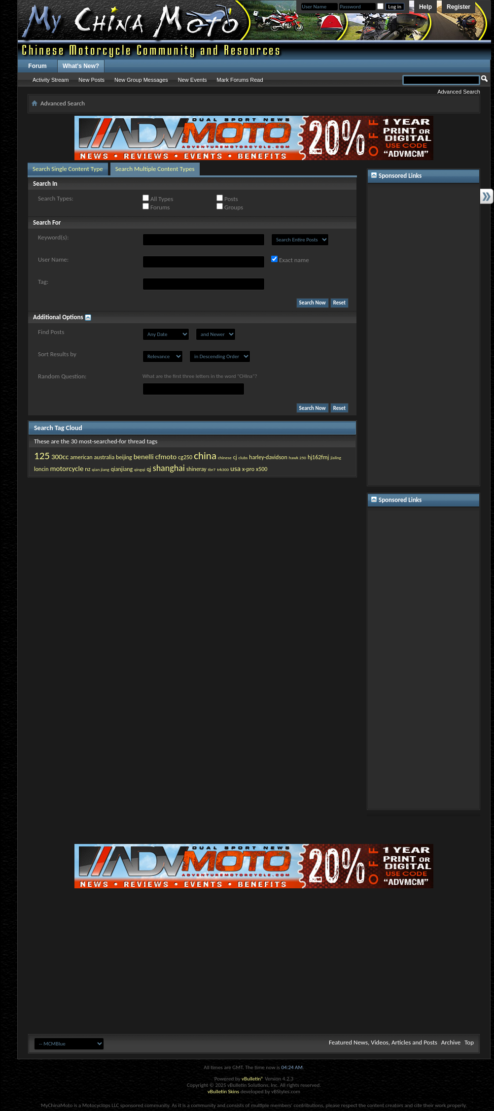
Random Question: (62, 376)
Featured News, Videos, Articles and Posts (383, 1042)
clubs (243, 457)
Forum (37, 66)
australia (104, 457)
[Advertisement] (423, 334)
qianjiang (122, 469)
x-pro (248, 469)
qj (148, 469)
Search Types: (55, 198)
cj (235, 457)
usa (235, 468)
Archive (450, 1042)
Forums (156, 207)
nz (87, 469)
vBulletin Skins (223, 1091)
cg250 (185, 457)
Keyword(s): (53, 237)
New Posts (91, 80)
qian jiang (100, 469)
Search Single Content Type (68, 168)
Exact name (290, 260)
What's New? (81, 66)
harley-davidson (268, 457)
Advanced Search (458, 92)
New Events (192, 80)
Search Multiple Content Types (155, 168)
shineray (196, 469)
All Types (157, 198)
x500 (261, 469)
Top (469, 1042)
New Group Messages (141, 80)
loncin (41, 469)
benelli (144, 456)
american (81, 457)
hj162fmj (318, 457)
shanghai (169, 468)
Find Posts (51, 332)
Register (458, 6)
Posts (227, 198)
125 (42, 455)
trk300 (223, 469)
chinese (225, 457)
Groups (229, 207)
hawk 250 (297, 457)
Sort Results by (57, 354)
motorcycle (66, 468)
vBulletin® (253, 1079)
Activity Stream (51, 80)
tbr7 (211, 469)
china (205, 455)
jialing (335, 457)
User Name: (53, 259)
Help (425, 6)
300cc (60, 456)
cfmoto (166, 456)
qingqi (139, 469)
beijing (124, 457)
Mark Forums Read (239, 80)
